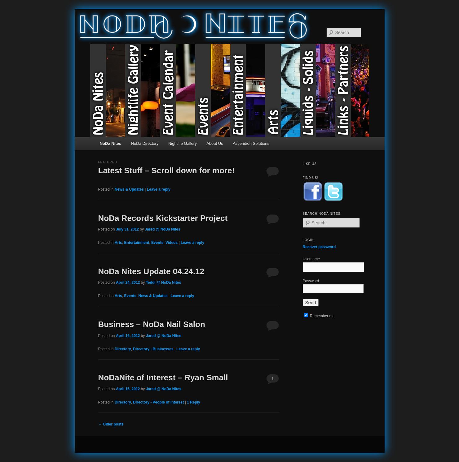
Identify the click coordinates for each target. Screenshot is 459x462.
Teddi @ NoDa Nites (163, 282)
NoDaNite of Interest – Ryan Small (163, 377)
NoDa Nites (107, 90)
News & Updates (129, 189)
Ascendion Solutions (251, 143)
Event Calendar (177, 90)
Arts (282, 90)
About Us (214, 143)
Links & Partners (352, 90)
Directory (123, 349)
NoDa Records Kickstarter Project (163, 218)
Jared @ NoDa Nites (162, 229)
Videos (172, 242)
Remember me (319, 316)
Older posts (111, 424)
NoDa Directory (145, 143)
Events (212, 90)
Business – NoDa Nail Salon (151, 324)
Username (311, 259)
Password (311, 281)
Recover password (319, 247)
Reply (193, 402)
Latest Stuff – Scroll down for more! (166, 170)
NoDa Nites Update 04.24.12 (151, 271)
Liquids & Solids (317, 90)
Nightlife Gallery (142, 90)
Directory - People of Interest (158, 402)
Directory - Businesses (153, 349)
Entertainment (247, 90)
